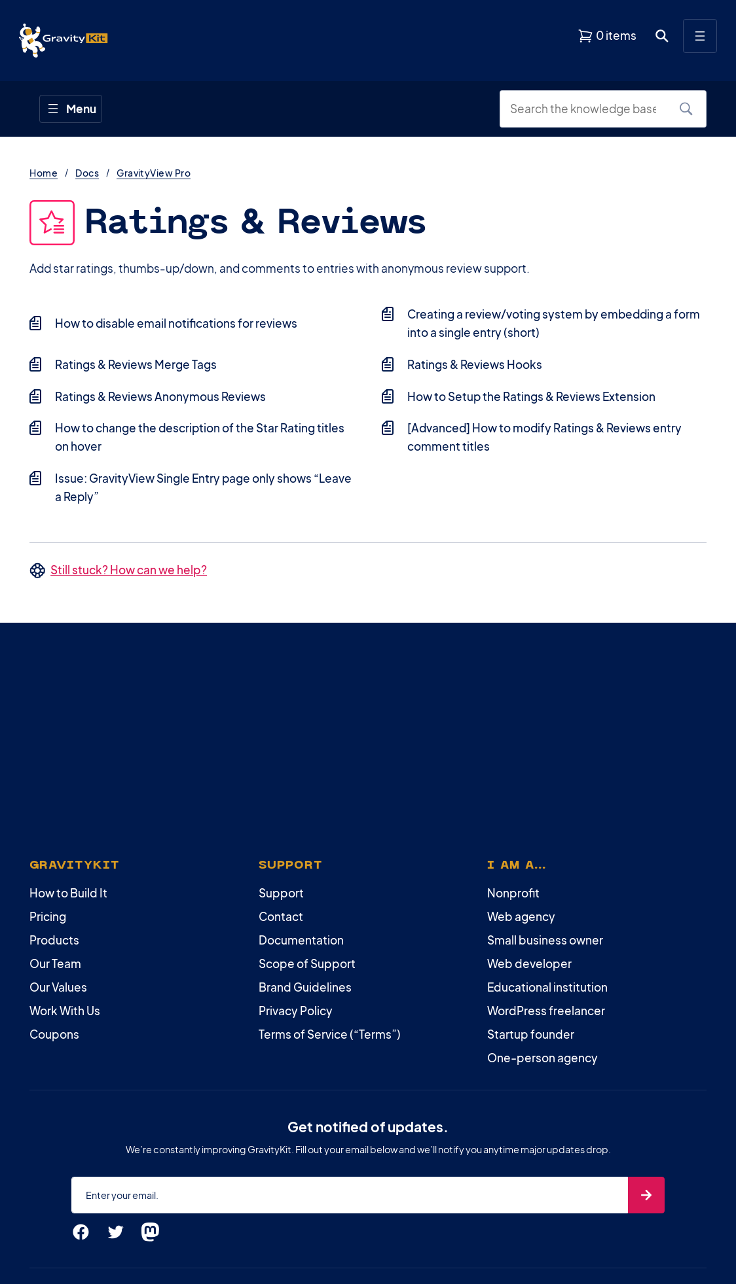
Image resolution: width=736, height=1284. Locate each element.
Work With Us (64, 1010)
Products (54, 940)
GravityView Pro (154, 173)
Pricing (47, 916)
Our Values (58, 987)
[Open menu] (700, 36)
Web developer (529, 963)
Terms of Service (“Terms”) (330, 1034)
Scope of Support (307, 963)
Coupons (54, 1034)
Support (281, 893)
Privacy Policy (296, 1010)
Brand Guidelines (305, 987)
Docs (87, 173)
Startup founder (530, 1034)
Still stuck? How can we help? (128, 570)
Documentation (301, 940)
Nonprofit (513, 893)
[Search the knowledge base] (587, 109)
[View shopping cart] (607, 35)
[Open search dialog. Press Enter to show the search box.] (662, 35)
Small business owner (545, 940)
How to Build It (68, 893)
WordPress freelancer (546, 1010)
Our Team (55, 963)
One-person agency (542, 1057)
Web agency (521, 916)
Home (43, 173)
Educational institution (547, 987)
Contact (281, 916)
